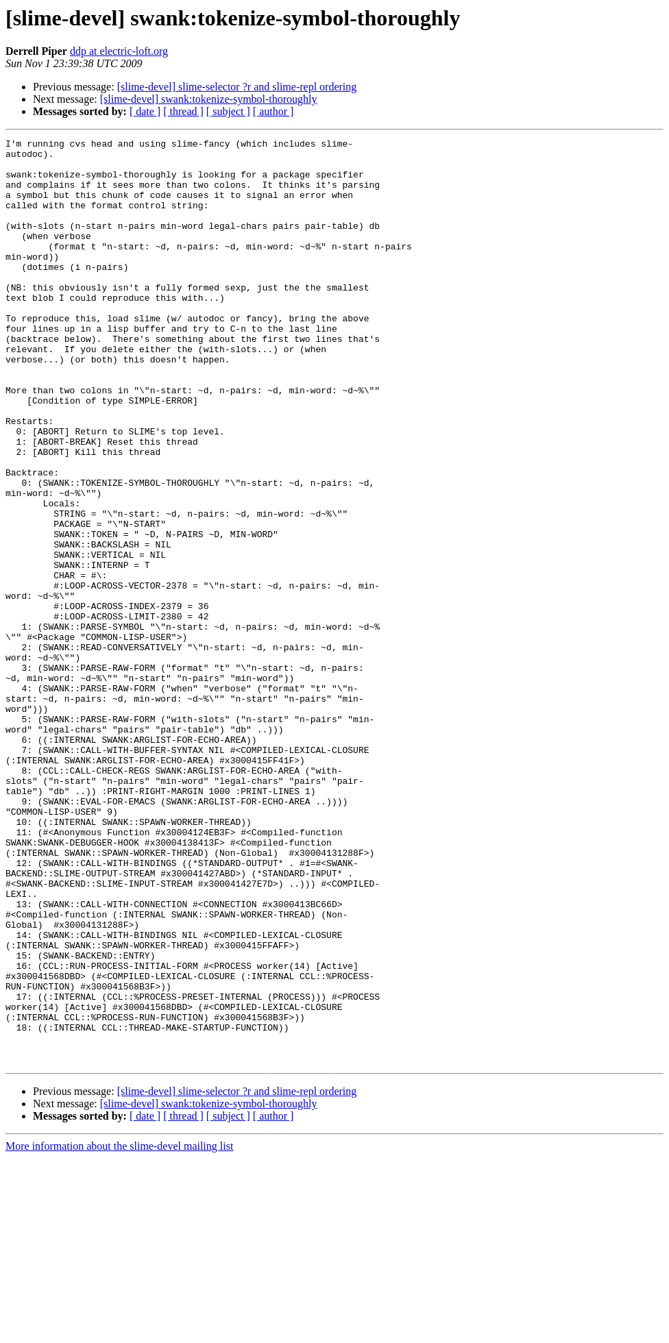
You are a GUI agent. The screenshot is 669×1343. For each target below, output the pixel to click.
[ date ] (145, 111)
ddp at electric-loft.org (119, 51)
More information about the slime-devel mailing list (119, 1331)
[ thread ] (183, 111)
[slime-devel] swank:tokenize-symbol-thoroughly (208, 99)
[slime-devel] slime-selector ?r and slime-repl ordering (237, 87)
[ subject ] (228, 111)
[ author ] (273, 111)
